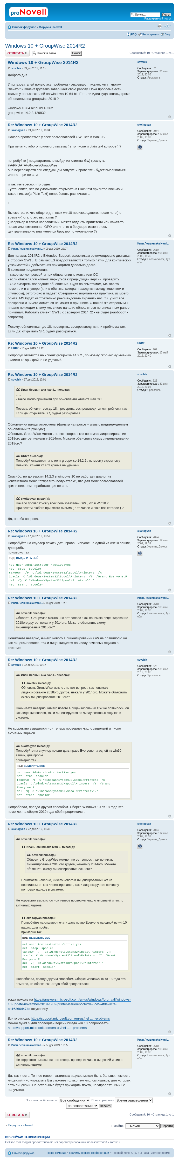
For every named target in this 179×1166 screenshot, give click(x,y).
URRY (15, 348)
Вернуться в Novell (20, 1125)
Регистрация (150, 34)
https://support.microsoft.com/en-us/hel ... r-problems (70, 1018)
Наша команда (56, 1152)
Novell (57, 27)
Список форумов (24, 27)
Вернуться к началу (169, 116)
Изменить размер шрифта (167, 26)
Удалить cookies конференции (89, 1152)
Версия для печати (159, 26)
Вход (168, 34)
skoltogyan (18, 130)
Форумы (45, 27)
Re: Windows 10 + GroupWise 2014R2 (43, 125)
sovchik (16, 68)
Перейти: (118, 1125)
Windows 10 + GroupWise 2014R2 (45, 46)
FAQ (134, 34)
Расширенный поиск (157, 18)
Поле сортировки (122, 1100)
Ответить (17, 53)
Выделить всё (27, 558)
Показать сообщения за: (58, 1100)
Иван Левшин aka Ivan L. (27, 248)
